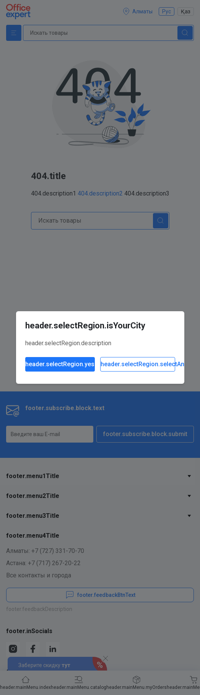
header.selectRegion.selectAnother (138, 364)
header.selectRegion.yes (59, 364)
